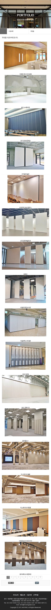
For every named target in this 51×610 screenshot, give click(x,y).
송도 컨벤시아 (25, 407)
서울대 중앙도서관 (25, 307)
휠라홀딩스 (25, 441)
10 (40, 577)
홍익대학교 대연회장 (25, 574)
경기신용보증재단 (25, 141)
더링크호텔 (25, 374)
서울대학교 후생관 (25, 341)
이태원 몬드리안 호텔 (25, 74)
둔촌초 (25, 274)
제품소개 (22, 595)
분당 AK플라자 (25, 107)
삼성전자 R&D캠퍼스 (25, 207)
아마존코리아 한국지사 (25, 541)
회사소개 (15, 595)
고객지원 (35, 595)
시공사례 (29, 595)
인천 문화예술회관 (25, 241)
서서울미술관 (25, 174)
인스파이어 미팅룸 (25, 508)
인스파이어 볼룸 (25, 474)
